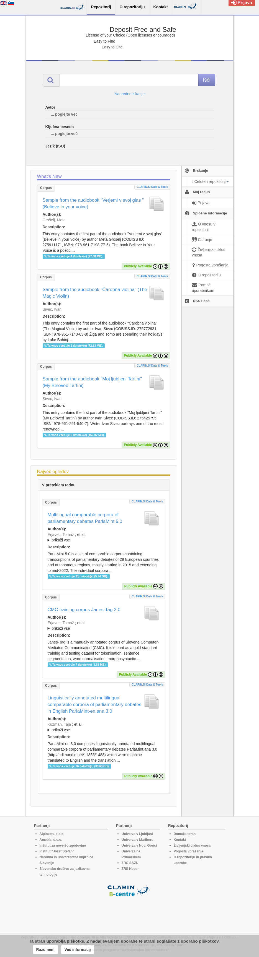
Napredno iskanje (129, 94)
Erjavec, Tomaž (61, 534)
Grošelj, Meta (54, 220)
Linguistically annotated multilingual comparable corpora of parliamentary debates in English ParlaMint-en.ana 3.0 (95, 704)
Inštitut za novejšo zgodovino (63, 845)
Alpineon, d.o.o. (52, 834)
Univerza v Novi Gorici (139, 845)
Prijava (241, 2)
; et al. (104, 537)
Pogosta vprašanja (188, 851)
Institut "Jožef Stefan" (57, 851)
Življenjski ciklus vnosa (192, 845)
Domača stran (185, 834)
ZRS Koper (130, 869)
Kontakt (180, 840)
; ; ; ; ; (104, 625)
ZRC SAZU (130, 863)
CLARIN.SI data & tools (152, 186)
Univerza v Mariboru (137, 840)
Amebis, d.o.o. (51, 840)
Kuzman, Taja (59, 724)
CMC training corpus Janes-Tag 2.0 (84, 609)
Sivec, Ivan (52, 309)
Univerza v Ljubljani (137, 834)
